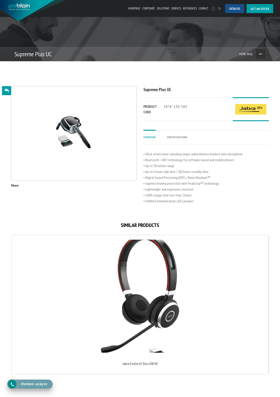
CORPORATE (148, 8)
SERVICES (176, 8)
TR (216, 9)
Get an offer (260, 9)
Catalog (234, 9)
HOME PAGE (246, 54)
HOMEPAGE (134, 8)
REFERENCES (190, 8)
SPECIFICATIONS (177, 137)
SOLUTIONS (163, 8)
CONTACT (203, 8)
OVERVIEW (149, 137)
